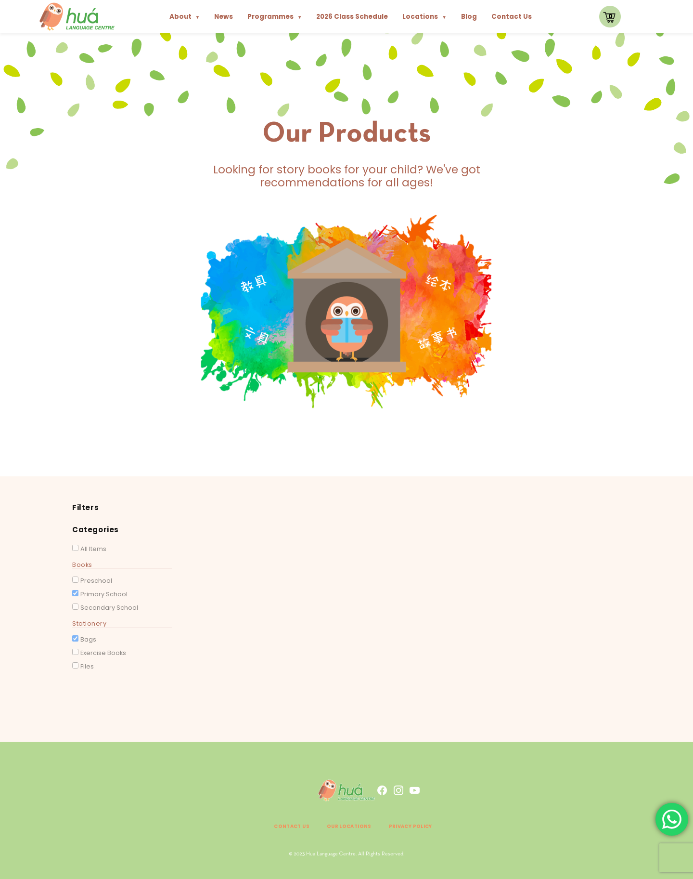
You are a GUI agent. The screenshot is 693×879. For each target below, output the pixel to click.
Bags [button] (88, 639)
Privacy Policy (423, 825)
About (184, 16)
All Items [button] (93, 549)
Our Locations (347, 825)
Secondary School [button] (109, 607)
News (223, 16)
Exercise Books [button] (103, 653)
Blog (469, 16)
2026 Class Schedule (352, 16)
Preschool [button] (96, 581)
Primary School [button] (104, 594)
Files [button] (87, 666)
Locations (424, 16)
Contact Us (511, 16)
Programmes (274, 16)
